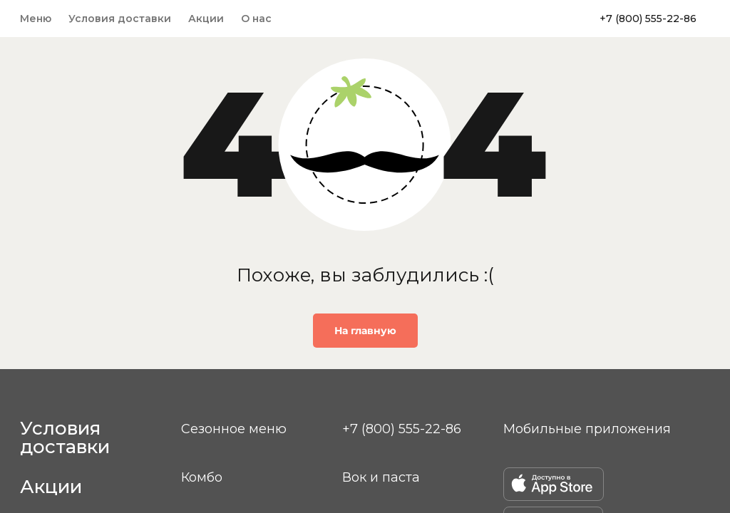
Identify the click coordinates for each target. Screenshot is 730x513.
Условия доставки (119, 18)
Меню (35, 18)
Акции (206, 18)
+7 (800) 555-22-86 (648, 18)
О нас (256, 18)
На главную (365, 330)
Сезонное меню (234, 429)
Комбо (201, 477)
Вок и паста (381, 477)
